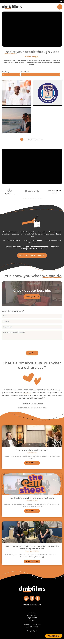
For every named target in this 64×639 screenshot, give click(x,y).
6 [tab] (32, 198)
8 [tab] (35, 198)
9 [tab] (37, 198)
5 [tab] (30, 198)
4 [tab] (29, 198)
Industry (5, 72)
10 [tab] (39, 198)
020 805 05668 (32, 627)
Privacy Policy (32, 631)
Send (32, 353)
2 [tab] (25, 198)
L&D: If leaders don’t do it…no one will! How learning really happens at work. (32, 547)
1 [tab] (23, 198)
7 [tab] (33, 198)
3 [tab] (27, 198)
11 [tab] (40, 198)
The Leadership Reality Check (32, 450)
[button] (32, 463)
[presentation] (14, 345)
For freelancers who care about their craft (32, 498)
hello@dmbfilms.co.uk (32, 624)
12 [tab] (42, 198)
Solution (25, 72)
